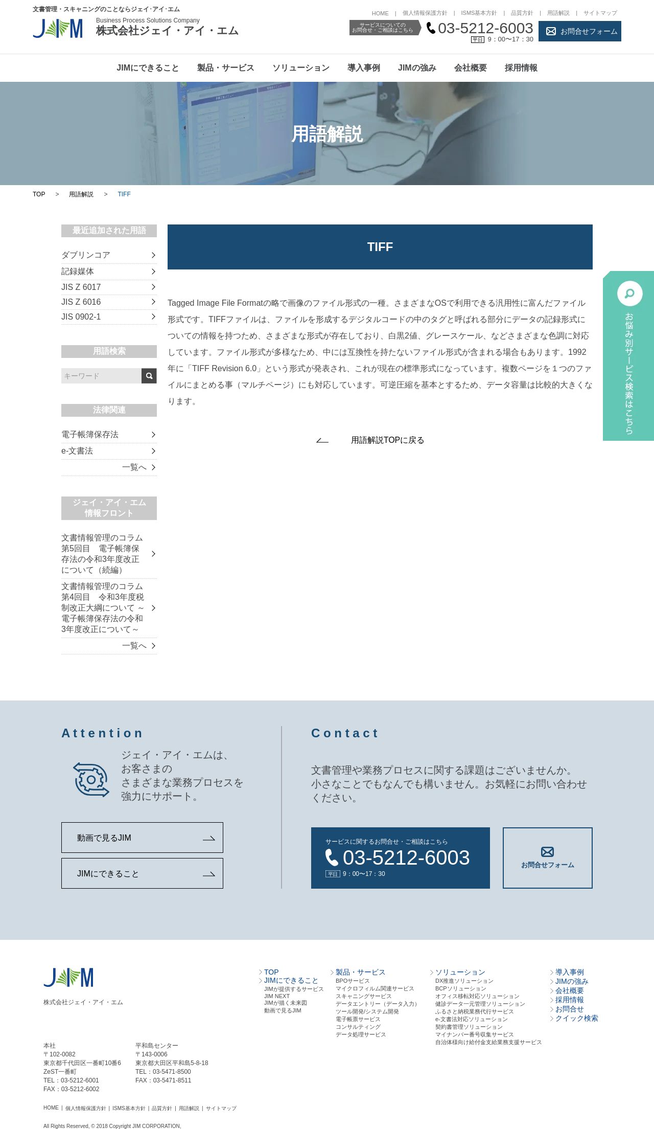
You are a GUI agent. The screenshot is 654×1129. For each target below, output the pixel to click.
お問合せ (569, 1009)
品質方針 (522, 13)
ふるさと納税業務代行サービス (474, 1011)
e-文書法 (77, 450)
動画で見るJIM (104, 837)
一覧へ (134, 467)
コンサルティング (358, 1027)
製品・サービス (225, 67)
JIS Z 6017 (81, 287)
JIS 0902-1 (81, 316)
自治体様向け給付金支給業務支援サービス (488, 1042)
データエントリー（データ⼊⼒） (378, 1004)
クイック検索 (576, 1018)
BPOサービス (353, 981)
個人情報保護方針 (425, 13)
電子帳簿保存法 (90, 434)
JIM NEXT (277, 996)
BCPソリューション (460, 988)
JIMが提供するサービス (294, 989)
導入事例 (363, 67)
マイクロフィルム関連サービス (375, 988)
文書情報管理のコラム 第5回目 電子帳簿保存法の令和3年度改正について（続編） (102, 553)
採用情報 (521, 67)
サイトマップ (600, 13)
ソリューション (301, 67)
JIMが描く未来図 (285, 1003)
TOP (39, 194)
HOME (380, 13)
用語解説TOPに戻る (388, 440)
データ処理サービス (361, 1034)
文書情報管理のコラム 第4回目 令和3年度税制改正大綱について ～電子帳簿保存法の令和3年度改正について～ (103, 608)
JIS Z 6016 (81, 302)
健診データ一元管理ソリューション (480, 1004)
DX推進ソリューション (464, 981)
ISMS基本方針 (479, 13)
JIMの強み (417, 67)
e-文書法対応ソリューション (471, 1019)
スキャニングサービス (364, 996)
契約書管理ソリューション (469, 1027)
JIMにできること (147, 67)
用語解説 (558, 13)
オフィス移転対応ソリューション (477, 996)
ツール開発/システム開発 (367, 1011)
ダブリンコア (85, 255)
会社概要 (470, 67)
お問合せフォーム (589, 31)
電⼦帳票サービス (358, 1019)
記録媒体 (77, 271)
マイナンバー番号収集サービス (474, 1034)
